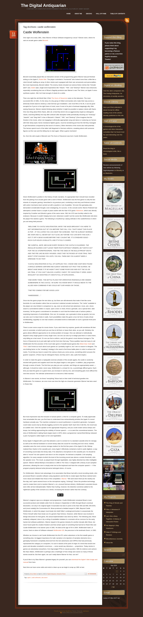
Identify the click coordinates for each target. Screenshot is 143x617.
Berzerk (45, 40)
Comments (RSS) (78, 612)
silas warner (44, 577)
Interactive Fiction (61, 574)
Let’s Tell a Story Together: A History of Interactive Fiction (113, 519)
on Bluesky (118, 170)
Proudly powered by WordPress (63, 611)
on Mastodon (107, 173)
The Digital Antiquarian (43, 5)
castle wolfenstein (36, 577)
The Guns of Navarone (59, 98)
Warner (64, 479)
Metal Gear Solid (85, 344)
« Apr (113, 587)
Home (68, 13)
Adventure (79, 210)
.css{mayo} (85, 611)
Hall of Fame (101, 13)
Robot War (43, 79)
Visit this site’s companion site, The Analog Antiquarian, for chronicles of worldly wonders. (113, 93)
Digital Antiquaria (51, 574)
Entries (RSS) (66, 612)
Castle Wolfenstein (36, 32)
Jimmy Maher (33, 574)
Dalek (33, 88)
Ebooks (89, 13)
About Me (78, 13)
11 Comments (92, 573)
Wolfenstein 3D (58, 530)
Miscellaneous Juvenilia (114, 539)
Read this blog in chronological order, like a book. (112, 151)
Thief (25, 346)
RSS (126, 21)
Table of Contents (117, 13)
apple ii (29, 577)
